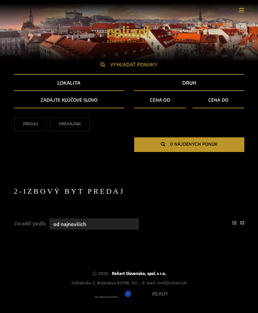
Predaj (30, 126)
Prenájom (70, 126)
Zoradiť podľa (30, 223)
